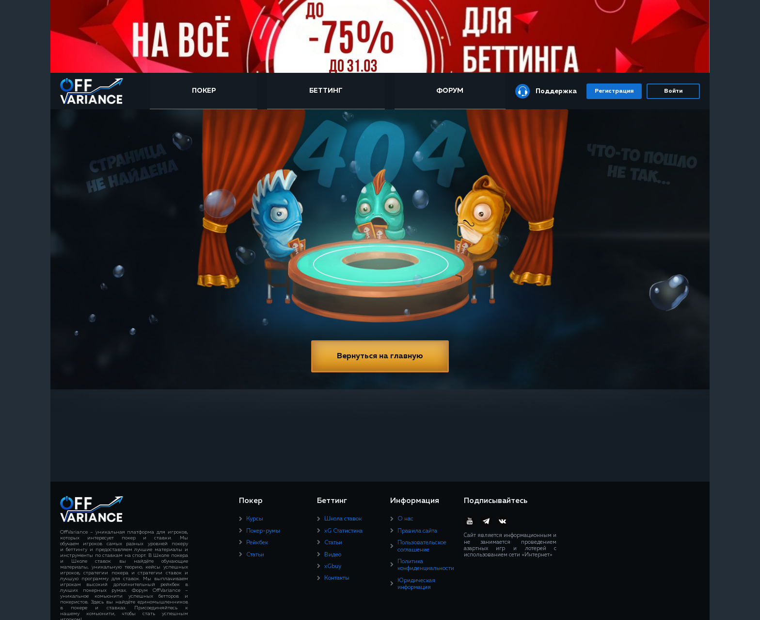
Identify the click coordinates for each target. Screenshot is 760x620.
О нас (405, 519)
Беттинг (326, 90)
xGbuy (332, 567)
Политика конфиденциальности (425, 565)
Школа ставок (343, 519)
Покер (204, 90)
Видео (332, 555)
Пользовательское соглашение (421, 546)
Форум (449, 90)
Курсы (254, 519)
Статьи (255, 555)
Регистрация (614, 91)
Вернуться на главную (380, 356)
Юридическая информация (416, 584)
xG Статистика (343, 531)
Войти (673, 91)
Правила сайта (417, 531)
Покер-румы (263, 531)
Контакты (336, 578)
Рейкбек (257, 543)
